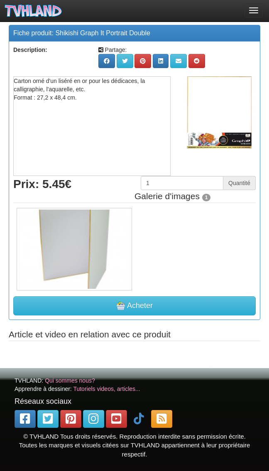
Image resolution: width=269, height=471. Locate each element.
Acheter (134, 305)
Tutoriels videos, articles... (106, 389)
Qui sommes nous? (70, 380)
